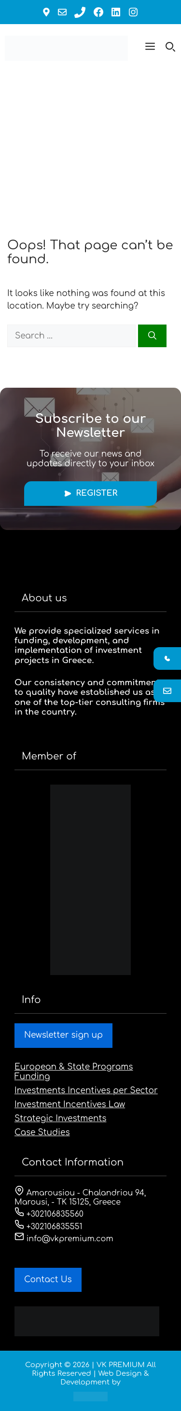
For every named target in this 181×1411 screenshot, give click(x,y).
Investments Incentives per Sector (86, 1090)
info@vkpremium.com (63, 1239)
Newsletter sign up (63, 1035)
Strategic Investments (60, 1118)
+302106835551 (48, 1226)
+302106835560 (49, 1214)
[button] (150, 48)
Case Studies (42, 1132)
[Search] (152, 336)
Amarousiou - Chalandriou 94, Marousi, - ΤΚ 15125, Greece (80, 1198)
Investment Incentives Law (69, 1104)
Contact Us (48, 1279)
